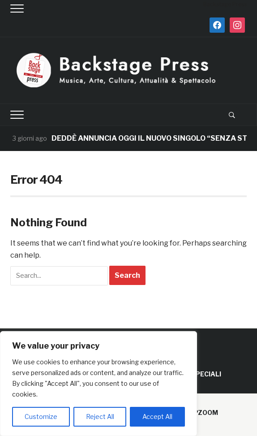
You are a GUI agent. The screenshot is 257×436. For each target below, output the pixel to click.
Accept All (157, 416)
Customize (41, 416)
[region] (98, 383)
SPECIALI (206, 374)
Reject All (100, 416)
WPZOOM (202, 412)
